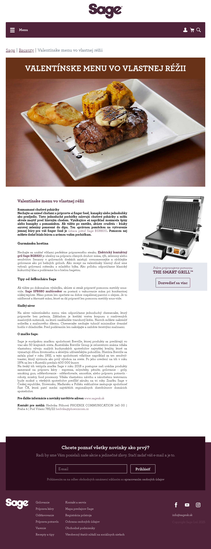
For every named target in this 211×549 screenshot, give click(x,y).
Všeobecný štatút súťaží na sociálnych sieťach (95, 534)
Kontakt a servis (75, 502)
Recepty (26, 50)
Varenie (41, 528)
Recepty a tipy (45, 534)
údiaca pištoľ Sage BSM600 (87, 231)
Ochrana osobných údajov (82, 521)
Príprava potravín (47, 521)
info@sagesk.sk (182, 515)
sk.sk (101, 398)
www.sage (91, 398)
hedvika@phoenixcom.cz (72, 409)
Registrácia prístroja (78, 515)
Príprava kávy (45, 508)
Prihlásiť (143, 469)
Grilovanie (43, 502)
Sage (10, 50)
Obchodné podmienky (80, 528)
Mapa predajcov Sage (79, 508)
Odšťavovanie (45, 515)
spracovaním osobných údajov (144, 479)
